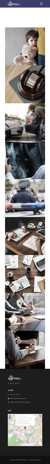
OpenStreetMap (28, 445)
